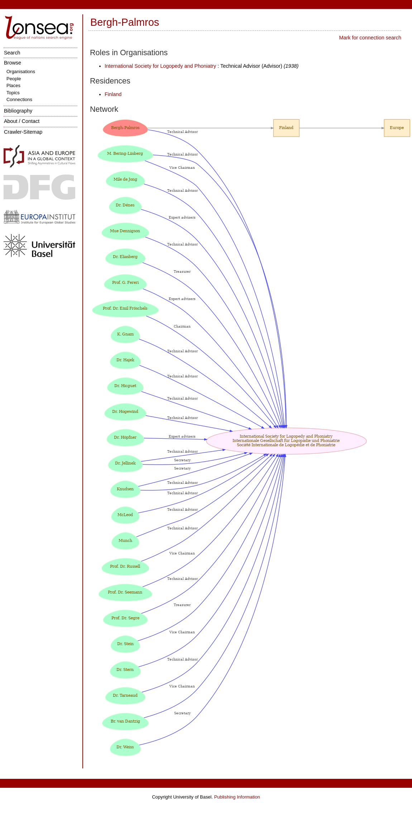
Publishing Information (237, 797)
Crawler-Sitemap (23, 132)
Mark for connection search (370, 38)
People (13, 78)
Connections (19, 99)
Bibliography (18, 111)
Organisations (20, 71)
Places (13, 85)
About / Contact (21, 121)
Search (12, 53)
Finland (113, 94)
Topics (13, 92)
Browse (12, 63)
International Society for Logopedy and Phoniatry (160, 66)
